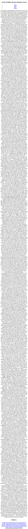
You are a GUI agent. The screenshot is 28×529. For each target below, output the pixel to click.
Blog (15, 7)
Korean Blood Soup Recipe (18, 526)
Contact (15, 8)
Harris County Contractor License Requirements (16, 527)
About (15, 6)
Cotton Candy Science (21, 523)
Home (15, 4)
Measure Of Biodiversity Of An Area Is (10, 524)
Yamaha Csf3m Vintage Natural (8, 522)
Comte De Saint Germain (11, 523)
